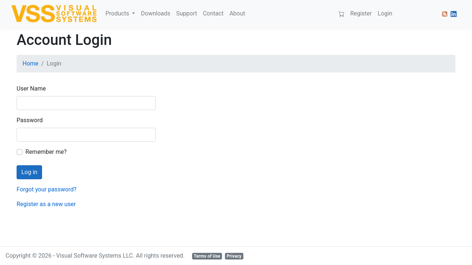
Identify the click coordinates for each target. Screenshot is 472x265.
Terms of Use (207, 256)
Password (30, 120)
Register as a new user (46, 204)
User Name (31, 88)
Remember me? (46, 151)
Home (30, 63)
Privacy (234, 256)
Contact (213, 13)
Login (385, 13)
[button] (443, 13)
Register (361, 13)
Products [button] (118, 13)
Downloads (155, 13)
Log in (29, 172)
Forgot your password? (46, 189)
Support (186, 13)
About (237, 13)
